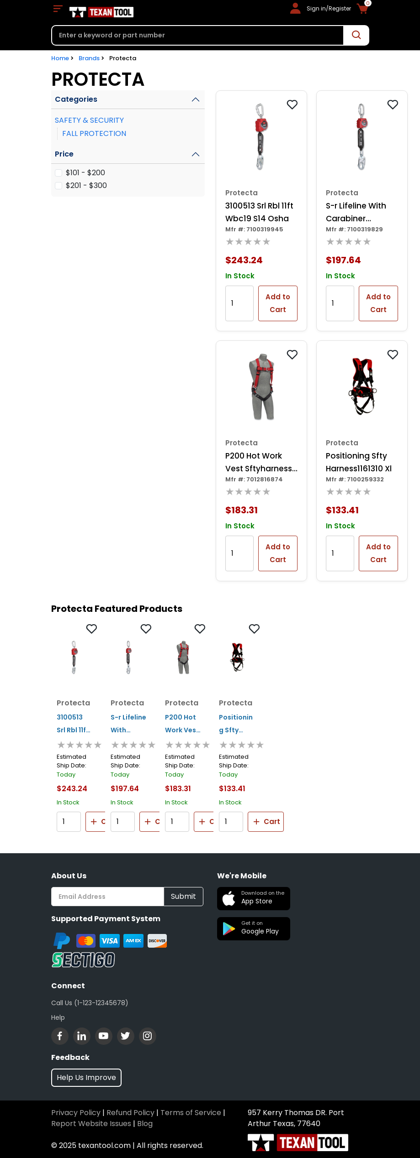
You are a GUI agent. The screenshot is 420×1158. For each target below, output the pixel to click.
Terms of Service (190, 1112)
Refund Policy (130, 1112)
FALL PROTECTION (94, 133)
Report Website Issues (91, 1123)
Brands (89, 58)
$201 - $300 (86, 185)
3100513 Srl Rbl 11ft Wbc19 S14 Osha (259, 212)
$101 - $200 (85, 172)
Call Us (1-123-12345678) (89, 1002)
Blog (145, 1123)
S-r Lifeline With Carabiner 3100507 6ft (356, 212)
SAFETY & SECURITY (89, 120)
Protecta (122, 58)
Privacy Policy (76, 1112)
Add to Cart (278, 303)
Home (60, 58)
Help (58, 1017)
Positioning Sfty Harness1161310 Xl (359, 462)
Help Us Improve (86, 1077)
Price (64, 154)
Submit (183, 896)
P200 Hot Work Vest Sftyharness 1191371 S (258, 462)
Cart (103, 822)
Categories (76, 99)
